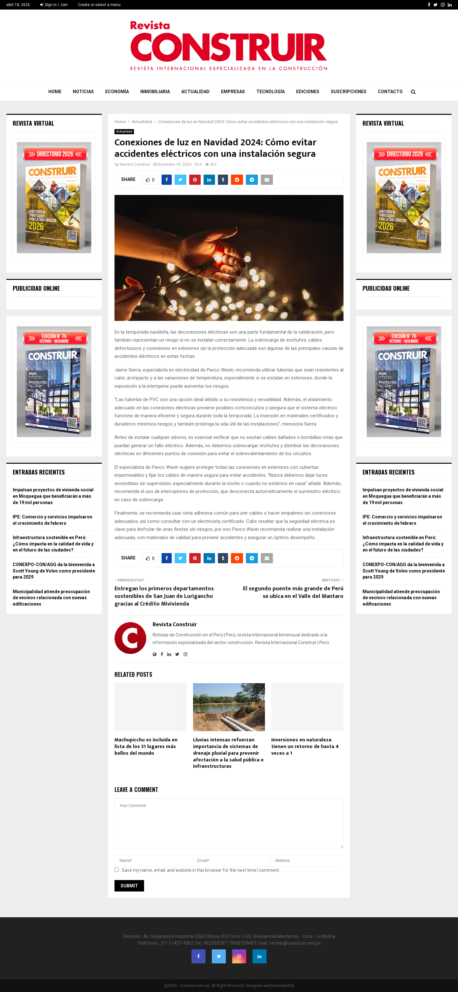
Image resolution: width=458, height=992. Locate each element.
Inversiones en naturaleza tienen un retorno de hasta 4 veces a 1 (305, 747)
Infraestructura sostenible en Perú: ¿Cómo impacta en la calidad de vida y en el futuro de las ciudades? (53, 543)
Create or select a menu (99, 5)
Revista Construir (135, 164)
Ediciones (307, 91)
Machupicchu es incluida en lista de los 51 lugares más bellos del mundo (145, 747)
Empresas (233, 91)
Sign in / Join (54, 5)
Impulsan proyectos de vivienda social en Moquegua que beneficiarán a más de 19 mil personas (53, 496)
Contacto (390, 91)
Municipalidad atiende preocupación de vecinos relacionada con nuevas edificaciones (51, 598)
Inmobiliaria (155, 91)
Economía (117, 91)
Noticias (83, 91)
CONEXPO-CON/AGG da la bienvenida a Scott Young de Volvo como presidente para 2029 (54, 570)
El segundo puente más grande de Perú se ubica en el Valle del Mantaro (293, 592)
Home (54, 91)
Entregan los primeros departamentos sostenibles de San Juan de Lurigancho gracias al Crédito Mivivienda (164, 596)
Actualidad (195, 91)
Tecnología (270, 91)
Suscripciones (348, 91)
